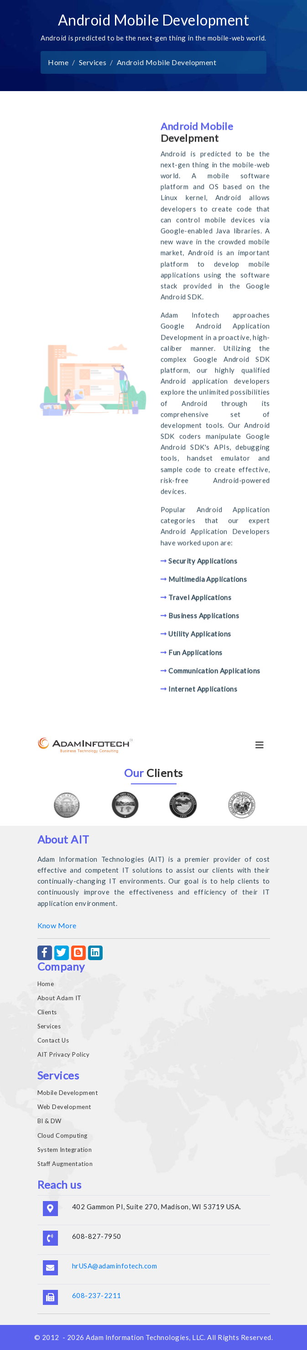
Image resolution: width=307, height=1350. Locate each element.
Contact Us (53, 1040)
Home (58, 62)
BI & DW (49, 1121)
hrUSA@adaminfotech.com (114, 1266)
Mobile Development (67, 1092)
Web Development (64, 1106)
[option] (67, 805)
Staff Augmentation (65, 1163)
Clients (47, 1012)
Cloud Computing (62, 1135)
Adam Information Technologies (137, 1337)
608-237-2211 (96, 1295)
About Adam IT (59, 998)
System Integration (64, 1149)
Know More (57, 925)
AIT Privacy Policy (63, 1054)
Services (93, 62)
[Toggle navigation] (260, 745)
